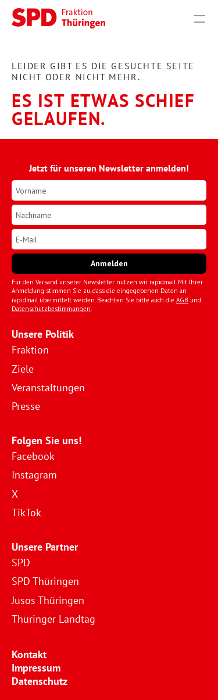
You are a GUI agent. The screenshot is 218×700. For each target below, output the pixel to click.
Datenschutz (39, 681)
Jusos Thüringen (48, 600)
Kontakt (29, 654)
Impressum (36, 667)
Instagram (34, 474)
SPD (21, 562)
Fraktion (30, 349)
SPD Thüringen (45, 581)
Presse (26, 406)
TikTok (26, 512)
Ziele (23, 369)
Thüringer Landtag (53, 619)
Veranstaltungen (48, 387)
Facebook (33, 456)
